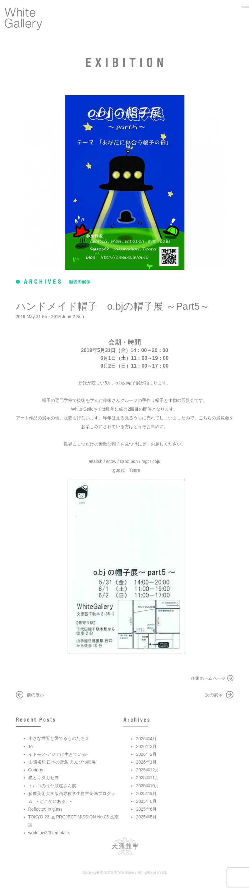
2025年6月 (146, 809)
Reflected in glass (45, 809)
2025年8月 (146, 801)
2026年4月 (146, 738)
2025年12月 (147, 769)
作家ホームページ (208, 678)
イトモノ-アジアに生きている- (58, 754)
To (30, 746)
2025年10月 (147, 785)
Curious (35, 769)
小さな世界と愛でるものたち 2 (58, 738)
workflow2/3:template (48, 832)
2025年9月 (146, 793)
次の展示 (214, 694)
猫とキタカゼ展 (43, 777)
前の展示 (35, 694)
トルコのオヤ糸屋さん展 (52, 785)
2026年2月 (146, 754)
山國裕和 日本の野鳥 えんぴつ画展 (62, 762)
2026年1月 (146, 762)
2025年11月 (147, 777)
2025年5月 (146, 816)
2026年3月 (146, 746)
